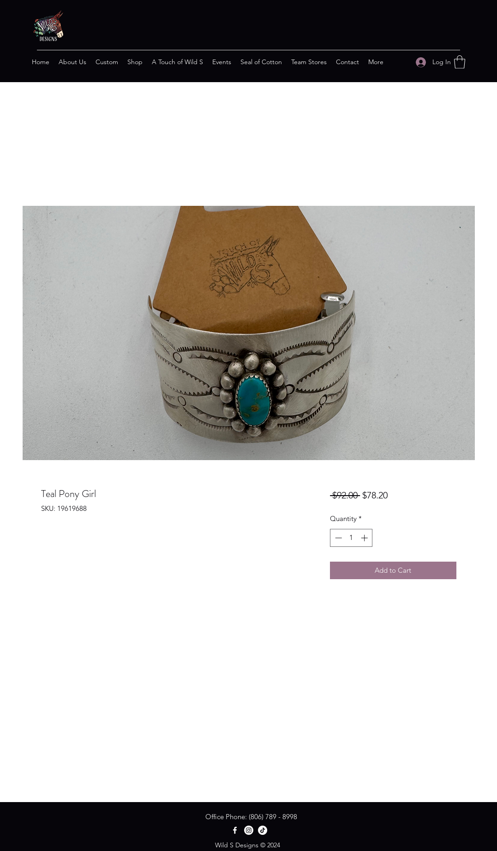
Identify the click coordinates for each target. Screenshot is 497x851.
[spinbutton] (351, 537)
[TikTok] (262, 830)
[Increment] (365, 537)
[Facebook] (235, 830)
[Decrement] (337, 537)
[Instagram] (248, 830)
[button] (459, 62)
